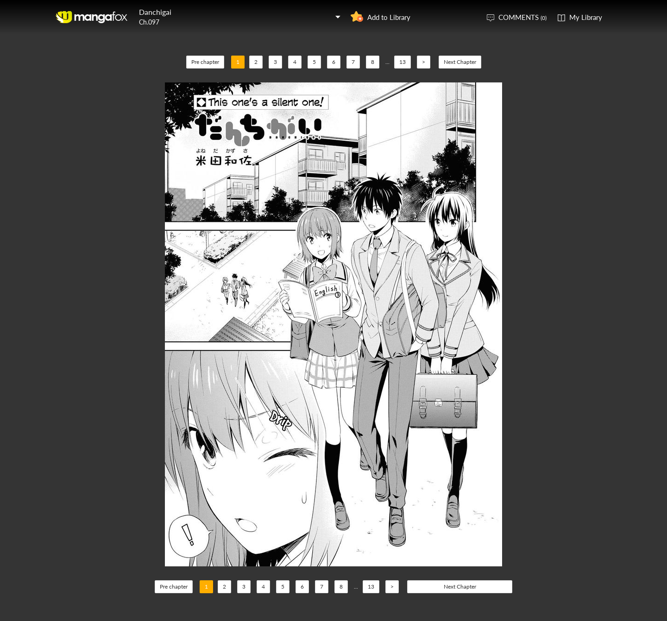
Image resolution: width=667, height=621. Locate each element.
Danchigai (155, 11)
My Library (585, 17)
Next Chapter (460, 61)
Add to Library (388, 17)
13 (402, 61)
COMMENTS (522, 17)
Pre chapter (205, 61)
